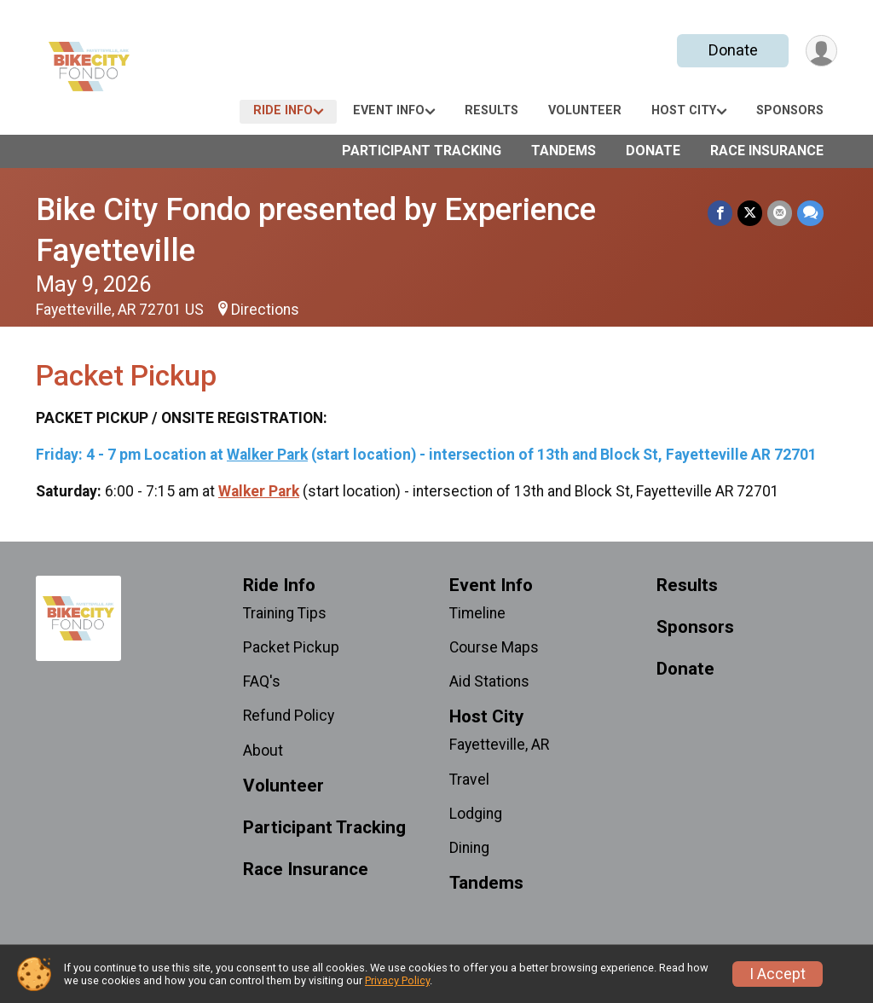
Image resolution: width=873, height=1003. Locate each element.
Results (491, 110)
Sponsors (790, 110)
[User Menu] (821, 51)
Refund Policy (288, 715)
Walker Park (267, 454)
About (263, 750)
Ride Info (283, 110)
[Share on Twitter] (749, 212)
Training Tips (285, 613)
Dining (469, 847)
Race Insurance (767, 150)
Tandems (563, 150)
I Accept (777, 974)
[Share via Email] (779, 212)
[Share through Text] (810, 212)
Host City (683, 110)
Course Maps (494, 647)
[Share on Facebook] (720, 212)
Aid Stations (489, 681)
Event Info (389, 110)
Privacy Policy (397, 980)
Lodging (475, 813)
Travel (469, 779)
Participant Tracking (421, 150)
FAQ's (261, 681)
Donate (733, 50)
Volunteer (585, 110)
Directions (265, 309)
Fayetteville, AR (499, 744)
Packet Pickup (291, 647)
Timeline (477, 613)
